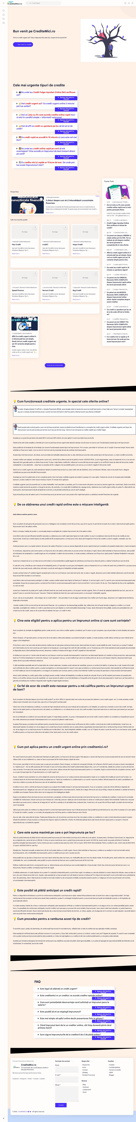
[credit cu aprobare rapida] (123, 220)
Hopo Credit (78, 245)
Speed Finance (18, 290)
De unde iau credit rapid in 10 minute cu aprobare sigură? (118, 268)
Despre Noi (86, 1065)
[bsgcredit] (77, 287)
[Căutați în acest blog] (43, 3)
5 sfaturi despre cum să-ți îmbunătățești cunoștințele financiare (69, 201)
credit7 (45, 245)
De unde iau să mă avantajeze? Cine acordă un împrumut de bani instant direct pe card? (45, 151)
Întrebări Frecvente (88, 1075)
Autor (84, 1067)
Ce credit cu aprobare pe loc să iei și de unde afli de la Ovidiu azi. (119, 312)
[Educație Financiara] (53, 197)
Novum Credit (48, 290)
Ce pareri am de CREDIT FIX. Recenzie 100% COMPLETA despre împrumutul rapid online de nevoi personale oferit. (119, 325)
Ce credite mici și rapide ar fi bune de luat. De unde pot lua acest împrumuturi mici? (118, 339)
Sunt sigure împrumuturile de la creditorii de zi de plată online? (70, 1034)
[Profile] (128, 3)
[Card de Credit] (120, 232)
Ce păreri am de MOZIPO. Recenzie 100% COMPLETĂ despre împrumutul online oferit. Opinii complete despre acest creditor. (118, 297)
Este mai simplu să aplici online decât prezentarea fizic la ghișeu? (72, 1018)
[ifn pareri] (16, 287)
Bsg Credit (77, 290)
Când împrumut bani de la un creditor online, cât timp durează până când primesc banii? (74, 1026)
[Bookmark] (125, 3)
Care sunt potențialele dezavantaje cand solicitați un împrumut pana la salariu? (73, 1003)
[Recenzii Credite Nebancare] (21, 241)
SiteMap (85, 1072)
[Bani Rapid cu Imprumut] (121, 333)
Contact (85, 1070)
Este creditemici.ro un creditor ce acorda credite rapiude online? (71, 995)
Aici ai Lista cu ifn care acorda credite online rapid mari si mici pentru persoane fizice (119, 207)
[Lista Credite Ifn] (27, 333)
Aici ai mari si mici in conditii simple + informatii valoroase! (45, 116)
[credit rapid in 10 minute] (122, 264)
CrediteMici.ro (24, 1112)
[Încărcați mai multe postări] (55, 365)
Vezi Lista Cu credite (23, 44)
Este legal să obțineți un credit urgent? (58, 988)
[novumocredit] (48, 287)
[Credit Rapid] (17, 333)
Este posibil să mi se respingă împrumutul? (60, 1011)
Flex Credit (16, 245)
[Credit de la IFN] (128, 202)
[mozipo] (116, 289)
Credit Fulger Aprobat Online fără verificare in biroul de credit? (118, 225)
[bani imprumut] (118, 202)
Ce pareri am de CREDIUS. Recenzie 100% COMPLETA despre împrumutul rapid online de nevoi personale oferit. (119, 281)
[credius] (117, 274)
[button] (41, 199)
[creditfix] (117, 319)
